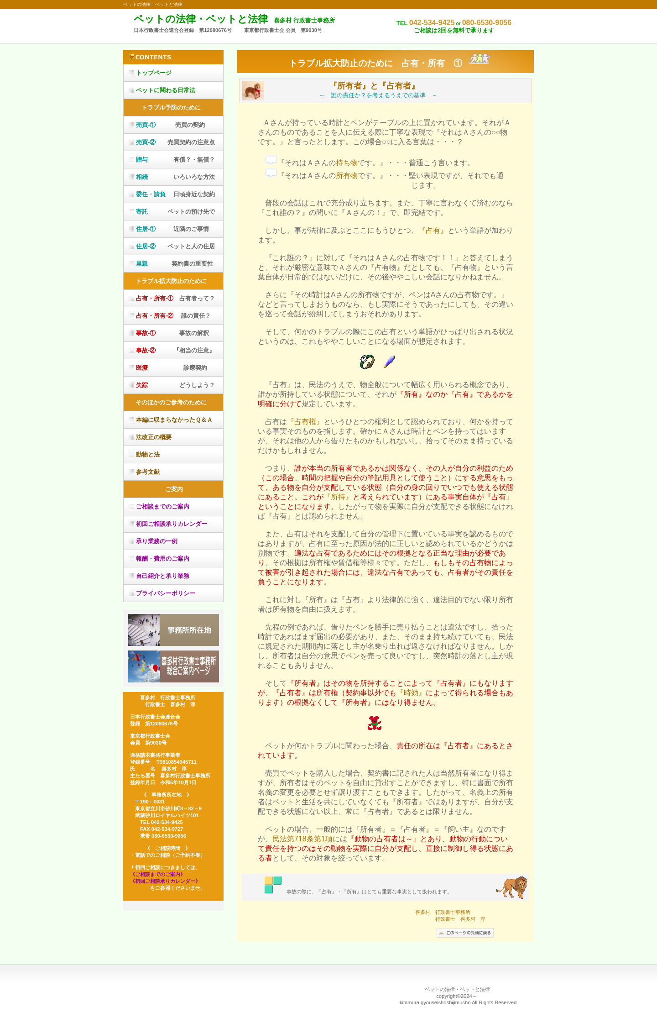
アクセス (173, 630)
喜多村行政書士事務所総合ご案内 (173, 666)
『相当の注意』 (175, 350)
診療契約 (171, 367)
